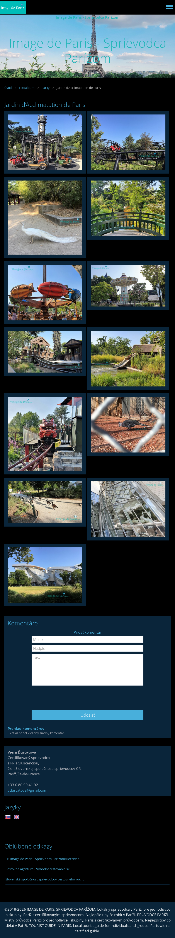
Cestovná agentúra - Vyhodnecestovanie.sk (37, 869)
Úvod (8, 88)
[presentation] (87, 696)
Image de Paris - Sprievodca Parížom (87, 17)
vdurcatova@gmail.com (28, 790)
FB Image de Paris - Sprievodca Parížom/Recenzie (42, 859)
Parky (45, 88)
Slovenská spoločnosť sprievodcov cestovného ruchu (45, 879)
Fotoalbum (26, 88)
